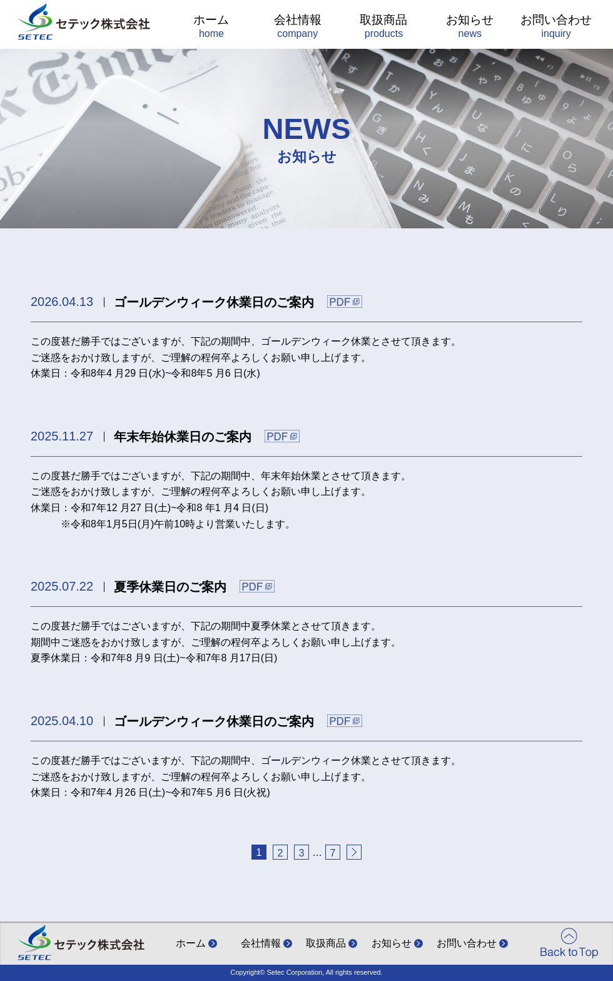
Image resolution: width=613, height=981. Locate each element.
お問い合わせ (556, 27)
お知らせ (470, 27)
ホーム (211, 27)
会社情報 (297, 27)
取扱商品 (383, 27)
